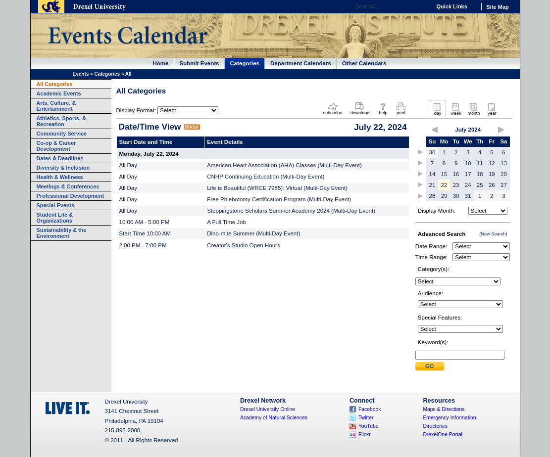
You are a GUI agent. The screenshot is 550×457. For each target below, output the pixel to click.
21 (432, 185)
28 (432, 196)
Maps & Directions (443, 409)
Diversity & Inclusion (63, 168)
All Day (128, 165)
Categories (245, 63)
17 (468, 174)
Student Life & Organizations (55, 218)
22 (444, 185)
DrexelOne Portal (442, 434)
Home (161, 63)
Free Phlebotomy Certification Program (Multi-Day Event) (279, 199)
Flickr (364, 434)
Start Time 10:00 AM (145, 233)
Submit (429, 366)
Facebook (369, 409)
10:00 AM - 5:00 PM (144, 222)
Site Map (498, 7)
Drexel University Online (267, 409)
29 (444, 196)
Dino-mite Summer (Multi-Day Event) (253, 233)
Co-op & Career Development (56, 146)
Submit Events (199, 63)
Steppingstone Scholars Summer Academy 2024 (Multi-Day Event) (291, 211)
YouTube (368, 426)
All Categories (55, 84)
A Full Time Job (226, 222)
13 (503, 163)
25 (480, 185)
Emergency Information (449, 417)
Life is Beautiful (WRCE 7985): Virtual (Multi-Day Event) (277, 188)
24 (468, 185)
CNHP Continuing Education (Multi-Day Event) (265, 177)
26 (492, 185)
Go (421, 6)
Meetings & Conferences (68, 186)
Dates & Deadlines (60, 158)
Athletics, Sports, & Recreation (61, 121)
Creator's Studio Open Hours (243, 245)
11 (480, 163)
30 (432, 152)
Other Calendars (364, 63)
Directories (435, 426)
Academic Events (59, 93)
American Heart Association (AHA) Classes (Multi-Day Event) (284, 165)
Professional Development (70, 196)
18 (480, 174)
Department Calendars (300, 63)
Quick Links (452, 6)
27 (503, 185)
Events (81, 74)
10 (468, 163)
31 (468, 196)
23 (456, 185)
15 (444, 174)
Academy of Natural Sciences (273, 417)
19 (492, 174)
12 (492, 163)
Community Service (62, 134)
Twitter (366, 417)
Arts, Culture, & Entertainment (56, 106)
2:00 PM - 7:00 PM (143, 245)
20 (503, 174)
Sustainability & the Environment (62, 233)
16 (456, 174)
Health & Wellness (60, 177)
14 (432, 174)
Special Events (56, 205)
